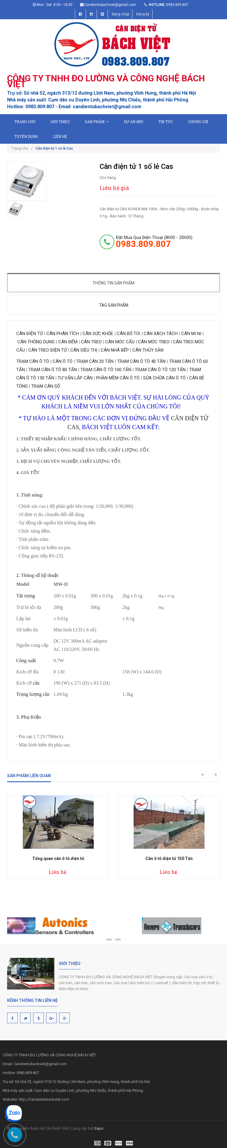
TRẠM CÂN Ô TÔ (32, 361)
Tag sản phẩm (113, 305)
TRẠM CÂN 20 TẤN (95, 361)
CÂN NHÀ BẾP (115, 350)
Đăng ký (142, 14)
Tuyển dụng (26, 136)
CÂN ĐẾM (68, 342)
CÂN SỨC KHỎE (97, 333)
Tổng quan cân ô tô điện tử (58, 858)
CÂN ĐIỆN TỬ (30, 333)
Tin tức (165, 121)
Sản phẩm (97, 121)
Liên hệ (60, 136)
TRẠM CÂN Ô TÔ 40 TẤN (141, 361)
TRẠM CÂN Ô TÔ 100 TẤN (105, 369)
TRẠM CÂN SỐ (45, 386)
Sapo (98, 1128)
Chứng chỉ (198, 121)
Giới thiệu (60, 121)
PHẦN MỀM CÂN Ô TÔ (118, 378)
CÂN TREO (91, 342)
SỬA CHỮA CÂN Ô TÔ (164, 378)
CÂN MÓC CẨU (119, 342)
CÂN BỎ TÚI (128, 333)
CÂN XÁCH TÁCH (161, 333)
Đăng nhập (120, 14)
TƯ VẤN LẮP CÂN (75, 378)
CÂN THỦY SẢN (147, 350)
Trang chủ (24, 121)
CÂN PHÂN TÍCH (63, 333)
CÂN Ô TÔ (62, 361)
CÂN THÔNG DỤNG (35, 342)
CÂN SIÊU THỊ (83, 350)
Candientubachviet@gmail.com (110, 5)
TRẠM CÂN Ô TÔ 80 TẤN (52, 369)
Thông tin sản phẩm (113, 283)
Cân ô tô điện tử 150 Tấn (169, 858)
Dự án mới (133, 121)
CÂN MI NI (190, 333)
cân (36, 682)
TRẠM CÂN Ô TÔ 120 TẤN (160, 369)
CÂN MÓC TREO (153, 342)
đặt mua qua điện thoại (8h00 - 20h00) (154, 241)
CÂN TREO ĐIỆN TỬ (47, 350)
